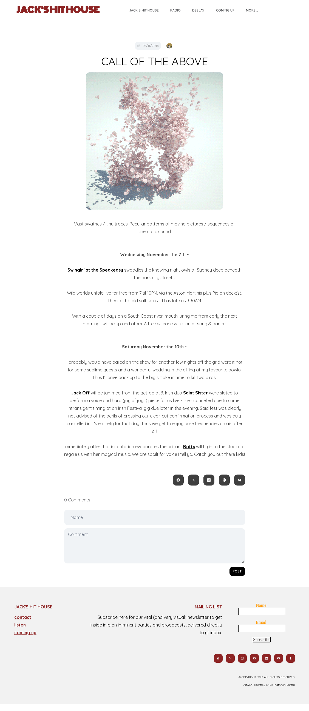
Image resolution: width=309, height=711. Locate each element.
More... (252, 10)
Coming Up (225, 10)
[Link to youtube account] (278, 658)
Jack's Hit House (144, 10)
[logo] (58, 10)
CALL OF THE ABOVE (154, 61)
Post (237, 571)
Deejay (198, 10)
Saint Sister (195, 393)
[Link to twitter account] (230, 658)
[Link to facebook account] (254, 658)
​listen (20, 625)
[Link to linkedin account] (266, 658)
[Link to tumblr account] (290, 658)
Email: (262, 622)
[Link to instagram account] (242, 658)
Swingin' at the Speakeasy (95, 270)
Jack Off (80, 393)
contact (22, 617)
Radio (175, 10)
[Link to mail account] (218, 658)
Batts (189, 446)
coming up (25, 632)
